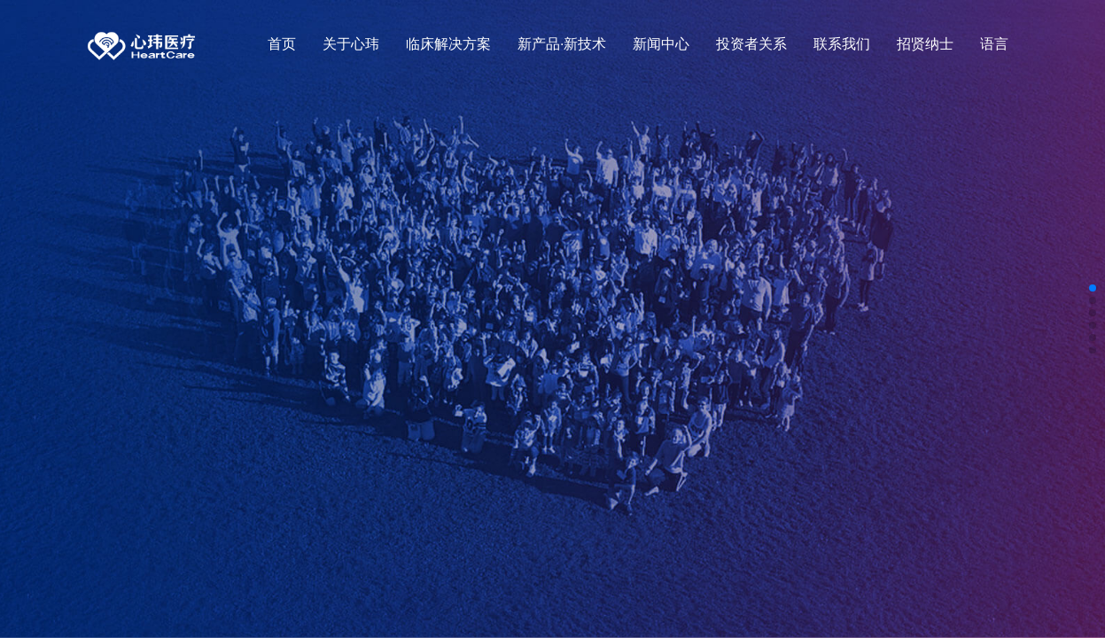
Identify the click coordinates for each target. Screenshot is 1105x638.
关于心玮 (351, 43)
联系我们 (841, 43)
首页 (282, 43)
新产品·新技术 (561, 43)
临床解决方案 (448, 43)
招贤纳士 (925, 43)
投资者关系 (751, 43)
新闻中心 (661, 43)
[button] (1092, 288)
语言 (994, 43)
